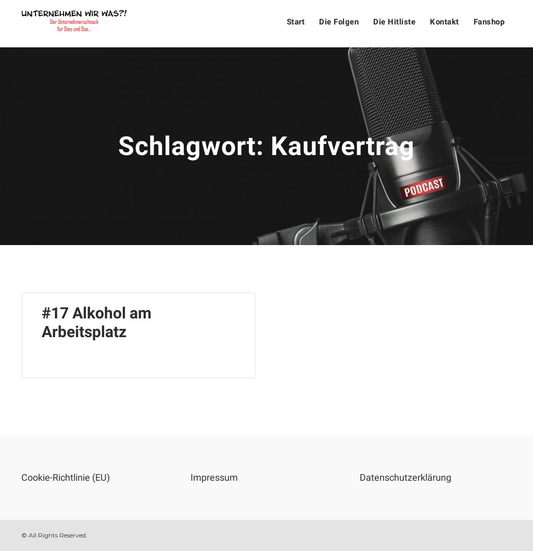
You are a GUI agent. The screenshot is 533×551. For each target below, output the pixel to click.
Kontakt (444, 22)
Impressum (214, 477)
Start (296, 22)
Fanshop (489, 22)
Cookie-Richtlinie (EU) (65, 477)
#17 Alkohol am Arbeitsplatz (96, 322)
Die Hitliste (394, 22)
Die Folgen (339, 22)
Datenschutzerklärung (405, 477)
